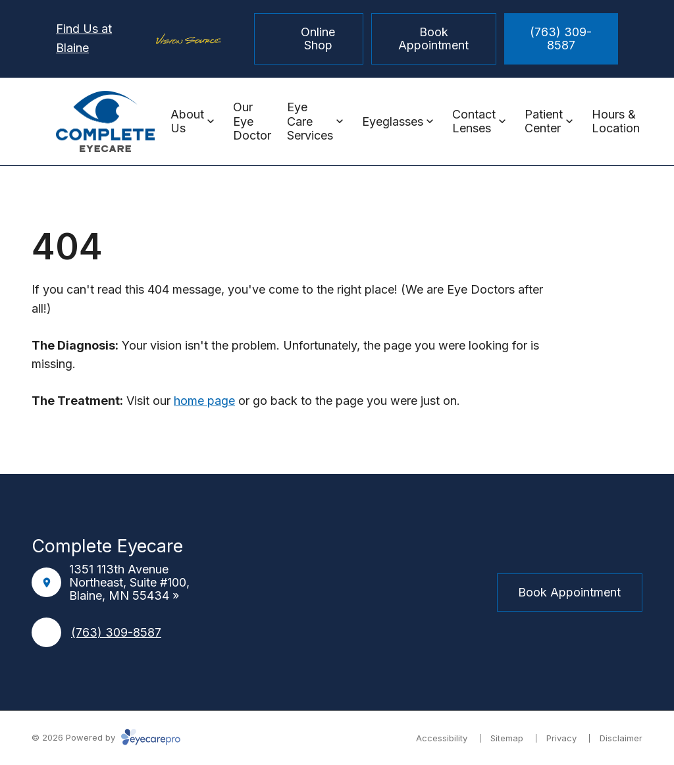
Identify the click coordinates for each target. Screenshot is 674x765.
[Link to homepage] (105, 122)
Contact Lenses (474, 121)
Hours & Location (616, 121)
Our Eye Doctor (252, 121)
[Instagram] (337, 592)
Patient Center (544, 121)
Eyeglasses (392, 121)
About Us (187, 121)
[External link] (368, 592)
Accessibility (441, 738)
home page (204, 401)
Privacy (561, 738)
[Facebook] (305, 592)
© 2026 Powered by (106, 737)
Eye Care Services (310, 121)
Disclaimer (621, 738)
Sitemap (506, 738)
